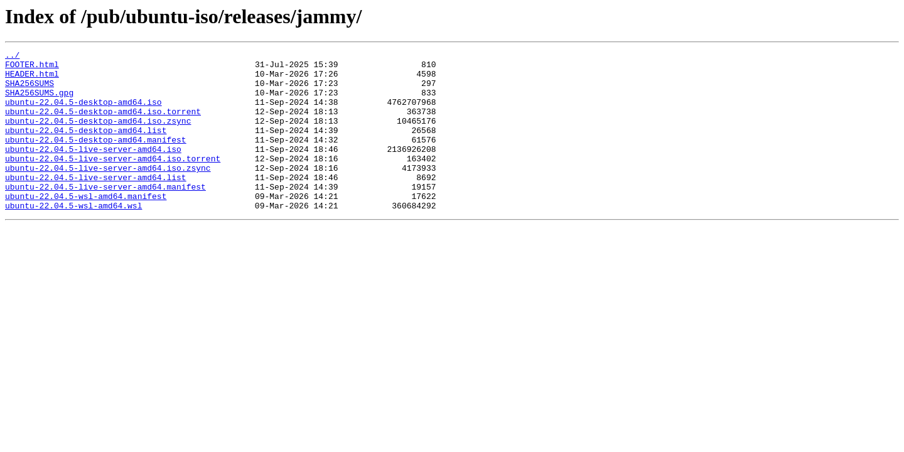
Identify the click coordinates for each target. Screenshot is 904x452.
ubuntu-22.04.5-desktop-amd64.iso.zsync (98, 135)
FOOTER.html (32, 67)
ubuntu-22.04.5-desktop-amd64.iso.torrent (103, 124)
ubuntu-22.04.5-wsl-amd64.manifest (85, 226)
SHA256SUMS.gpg (39, 101)
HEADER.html (32, 79)
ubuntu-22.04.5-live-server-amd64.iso (93, 169)
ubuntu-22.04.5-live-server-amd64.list (95, 203)
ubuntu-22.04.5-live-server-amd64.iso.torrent (112, 180)
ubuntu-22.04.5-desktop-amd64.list (85, 147)
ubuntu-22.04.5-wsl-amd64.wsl (73, 237)
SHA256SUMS (29, 90)
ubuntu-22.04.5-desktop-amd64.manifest (95, 158)
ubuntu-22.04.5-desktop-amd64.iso (83, 113)
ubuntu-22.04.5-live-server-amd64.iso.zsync (108, 192)
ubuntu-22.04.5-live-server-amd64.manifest (105, 214)
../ (12, 56)
